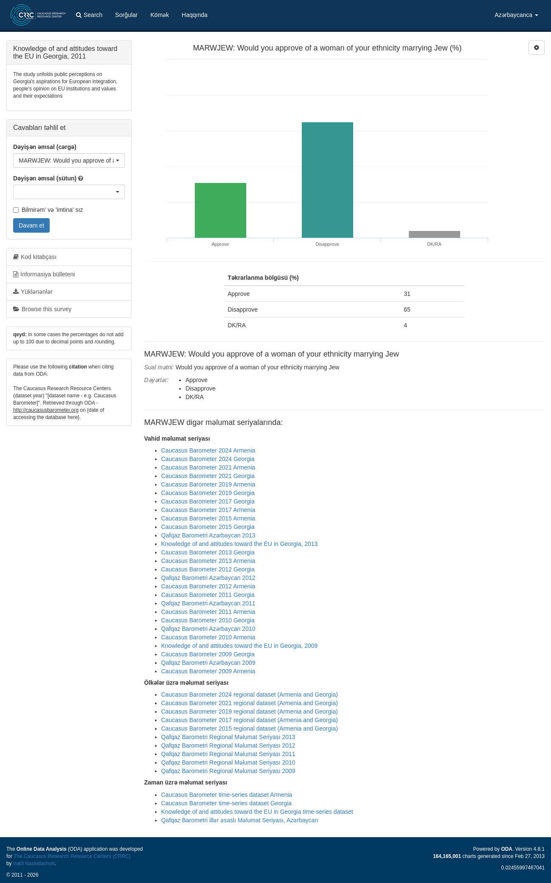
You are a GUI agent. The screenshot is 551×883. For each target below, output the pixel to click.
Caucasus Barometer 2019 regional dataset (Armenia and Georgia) (249, 711)
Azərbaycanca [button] (516, 14)
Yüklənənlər (33, 291)
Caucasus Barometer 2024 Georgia (208, 459)
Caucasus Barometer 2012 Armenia (208, 586)
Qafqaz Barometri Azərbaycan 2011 (208, 603)
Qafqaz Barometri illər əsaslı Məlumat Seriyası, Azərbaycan (239, 820)
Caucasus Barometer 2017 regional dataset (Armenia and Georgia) (249, 720)
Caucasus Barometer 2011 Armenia (208, 611)
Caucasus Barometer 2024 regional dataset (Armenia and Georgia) (249, 694)
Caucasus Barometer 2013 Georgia (208, 552)
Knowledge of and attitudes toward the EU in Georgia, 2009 (239, 645)
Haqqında (195, 14)
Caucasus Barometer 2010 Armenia (208, 637)
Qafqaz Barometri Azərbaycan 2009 (208, 662)
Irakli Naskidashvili (34, 863)
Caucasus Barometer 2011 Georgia (208, 594)
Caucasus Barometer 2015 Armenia (208, 518)
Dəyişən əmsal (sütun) (44, 178)
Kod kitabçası (34, 256)
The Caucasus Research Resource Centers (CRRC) (72, 856)
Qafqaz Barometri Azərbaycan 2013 (208, 535)
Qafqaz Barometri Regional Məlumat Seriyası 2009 (228, 771)
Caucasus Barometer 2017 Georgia (208, 501)
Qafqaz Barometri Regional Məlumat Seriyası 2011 (228, 754)
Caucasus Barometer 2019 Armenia (208, 484)
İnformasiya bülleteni (44, 274)
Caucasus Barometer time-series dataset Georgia (226, 803)
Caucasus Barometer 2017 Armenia (208, 509)
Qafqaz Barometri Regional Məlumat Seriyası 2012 (228, 745)
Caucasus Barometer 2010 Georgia (208, 620)
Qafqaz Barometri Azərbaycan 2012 (208, 577)
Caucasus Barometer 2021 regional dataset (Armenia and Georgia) (249, 703)
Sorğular (126, 14)
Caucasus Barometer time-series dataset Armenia (226, 794)
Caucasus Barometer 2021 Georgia (208, 475)
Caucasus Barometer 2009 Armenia (208, 671)
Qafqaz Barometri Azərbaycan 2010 (208, 628)
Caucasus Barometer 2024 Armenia (208, 450)
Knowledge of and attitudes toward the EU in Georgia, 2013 (239, 543)
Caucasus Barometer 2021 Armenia (208, 467)
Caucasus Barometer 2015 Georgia (208, 526)
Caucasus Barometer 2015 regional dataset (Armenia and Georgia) (249, 728)
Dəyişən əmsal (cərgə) (44, 146)
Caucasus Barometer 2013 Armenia (208, 560)
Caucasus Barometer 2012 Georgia (208, 569)
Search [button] (89, 14)
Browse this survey (42, 309)
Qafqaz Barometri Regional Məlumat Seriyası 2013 (228, 737)
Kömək (159, 14)
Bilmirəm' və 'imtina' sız (48, 209)
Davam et (31, 225)
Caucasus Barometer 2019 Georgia (208, 492)
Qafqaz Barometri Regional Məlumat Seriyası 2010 (228, 762)
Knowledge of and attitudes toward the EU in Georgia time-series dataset (257, 811)
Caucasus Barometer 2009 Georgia (208, 654)
